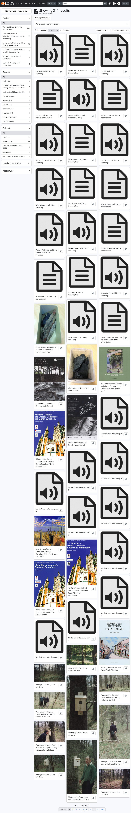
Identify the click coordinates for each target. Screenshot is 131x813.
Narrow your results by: (16, 11)
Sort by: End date (102, 30)
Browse (51, 3)
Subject (6, 128)
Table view (64, 30)
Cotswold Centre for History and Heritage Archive (16, 50)
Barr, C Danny (16, 121)
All (4, 23)
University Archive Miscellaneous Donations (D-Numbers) (16, 36)
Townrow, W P (16, 109)
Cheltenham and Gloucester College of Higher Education (16, 86)
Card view (53, 30)
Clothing (16, 137)
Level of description (12, 163)
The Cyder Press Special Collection (16, 57)
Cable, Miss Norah (16, 117)
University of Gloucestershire (16, 92)
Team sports (16, 142)
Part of (6, 18)
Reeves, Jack (16, 101)
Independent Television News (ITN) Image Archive (16, 44)
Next (102, 809)
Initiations (16, 152)
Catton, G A (16, 105)
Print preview (40, 30)
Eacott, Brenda (16, 96)
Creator (6, 72)
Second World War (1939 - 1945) (16, 147)
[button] (109, 3)
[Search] (83, 3)
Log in (125, 3)
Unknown (16, 81)
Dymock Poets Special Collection (16, 64)
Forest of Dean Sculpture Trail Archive (16, 28)
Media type (8, 170)
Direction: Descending (120, 30)
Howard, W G (16, 113)
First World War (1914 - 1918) (16, 157)
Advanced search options (48, 24)
